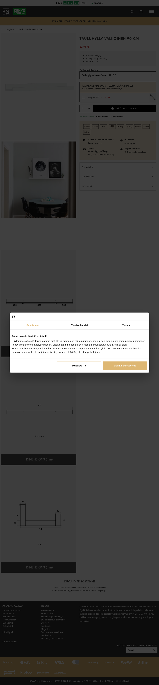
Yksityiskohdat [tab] (79, 325)
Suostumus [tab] (33, 325)
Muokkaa (79, 365)
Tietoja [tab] (126, 325)
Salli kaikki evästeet (125, 365)
